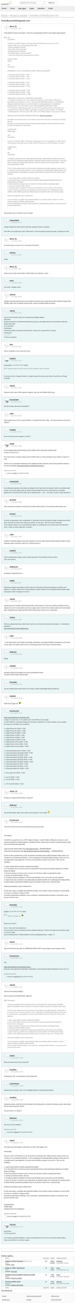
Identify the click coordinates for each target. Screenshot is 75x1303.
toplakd (13, 430)
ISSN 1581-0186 (56, 1300)
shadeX (13, 358)
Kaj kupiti (14, 1271)
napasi (12, 311)
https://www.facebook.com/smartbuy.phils (16, 717)
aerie (12, 280)
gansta (12, 985)
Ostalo (50, 8)
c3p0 (12, 413)
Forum (12, 8)
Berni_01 (13, 26)
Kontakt (29, 1300)
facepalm (13, 682)
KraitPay (13, 1070)
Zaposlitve (41, 8)
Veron (7, 1269)
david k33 (8, 1283)
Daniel (12, 942)
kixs (11, 344)
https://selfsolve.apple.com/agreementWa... (37, 851)
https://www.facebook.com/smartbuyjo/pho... (17, 967)
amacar (13, 253)
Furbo (58, 1275)
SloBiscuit (14, 567)
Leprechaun (14, 1083)
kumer (7, 1263)
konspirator (14, 400)
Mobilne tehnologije (17, 1285)
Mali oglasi (22, 8)
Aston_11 (13, 791)
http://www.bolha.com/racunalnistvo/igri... (16, 628)
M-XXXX (13, 500)
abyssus (59, 1281)
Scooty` (13, 514)
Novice (4, 8)
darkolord (59, 1261)
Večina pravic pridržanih (34, 1296)
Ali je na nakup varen (13, 1281)
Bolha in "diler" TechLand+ (15, 1268)
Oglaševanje (6, 1300)
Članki (31, 8)
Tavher (12, 386)
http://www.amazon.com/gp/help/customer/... (31, 466)
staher (12, 1056)
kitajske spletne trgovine (14, 1261)
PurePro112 (14, 711)
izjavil (26, 365)
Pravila (4, 1296)
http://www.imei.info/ (46, 115)
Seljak (12, 581)
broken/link (14, 481)
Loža (12, 1265)
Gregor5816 (14, 220)
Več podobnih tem (6, 1290)
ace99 (7, 1276)
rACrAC (13, 1225)
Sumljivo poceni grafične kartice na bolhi (20, 1275)
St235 (12, 444)
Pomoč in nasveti (16, 1278)
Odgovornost (55, 1296)
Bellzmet (13, 652)
